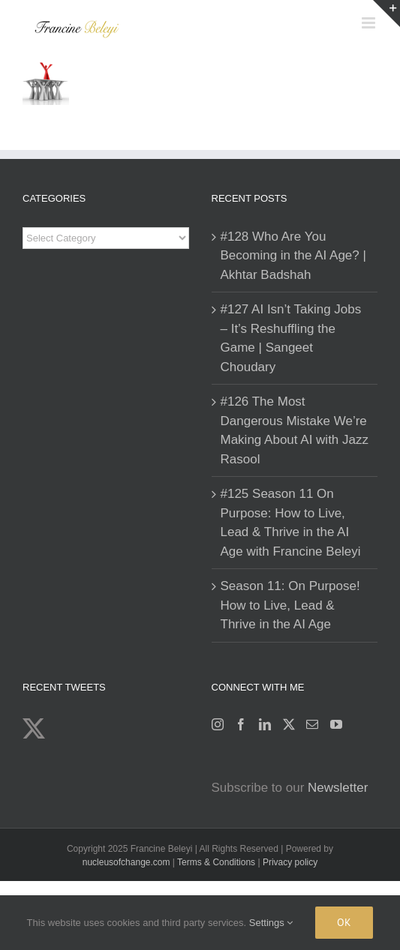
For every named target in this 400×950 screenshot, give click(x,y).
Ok (344, 922)
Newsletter (338, 788)
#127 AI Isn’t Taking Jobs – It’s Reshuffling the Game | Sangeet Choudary (291, 338)
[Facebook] (241, 724)
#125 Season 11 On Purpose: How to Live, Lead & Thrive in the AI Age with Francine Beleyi (291, 523)
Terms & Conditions (217, 862)
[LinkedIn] (265, 724)
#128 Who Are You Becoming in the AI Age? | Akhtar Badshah (293, 255)
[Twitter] (289, 724)
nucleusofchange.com (126, 862)
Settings (271, 922)
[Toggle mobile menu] (369, 23)
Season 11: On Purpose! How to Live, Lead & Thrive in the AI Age (290, 605)
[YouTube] (336, 724)
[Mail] (312, 724)
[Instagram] (218, 724)
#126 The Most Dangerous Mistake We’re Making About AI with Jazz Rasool (295, 430)
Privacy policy (290, 862)
